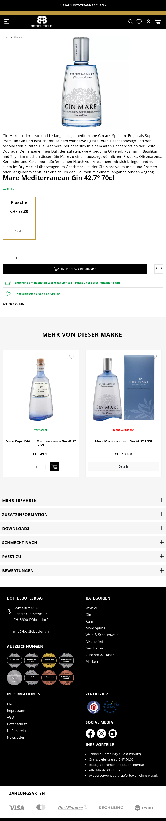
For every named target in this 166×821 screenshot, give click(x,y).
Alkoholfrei (94, 628)
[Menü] (6, 21)
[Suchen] (130, 21)
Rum (89, 608)
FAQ (10, 691)
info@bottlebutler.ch (31, 618)
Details (119, 466)
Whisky (91, 595)
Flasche (19, 202)
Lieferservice (17, 718)
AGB (10, 704)
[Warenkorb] (157, 22)
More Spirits (95, 615)
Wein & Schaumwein (102, 622)
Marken (92, 648)
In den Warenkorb (75, 269)
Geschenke (94, 635)
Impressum (16, 697)
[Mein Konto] (148, 21)
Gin (88, 602)
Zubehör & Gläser (100, 642)
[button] (83, 487)
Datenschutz (17, 711)
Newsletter (15, 724)
